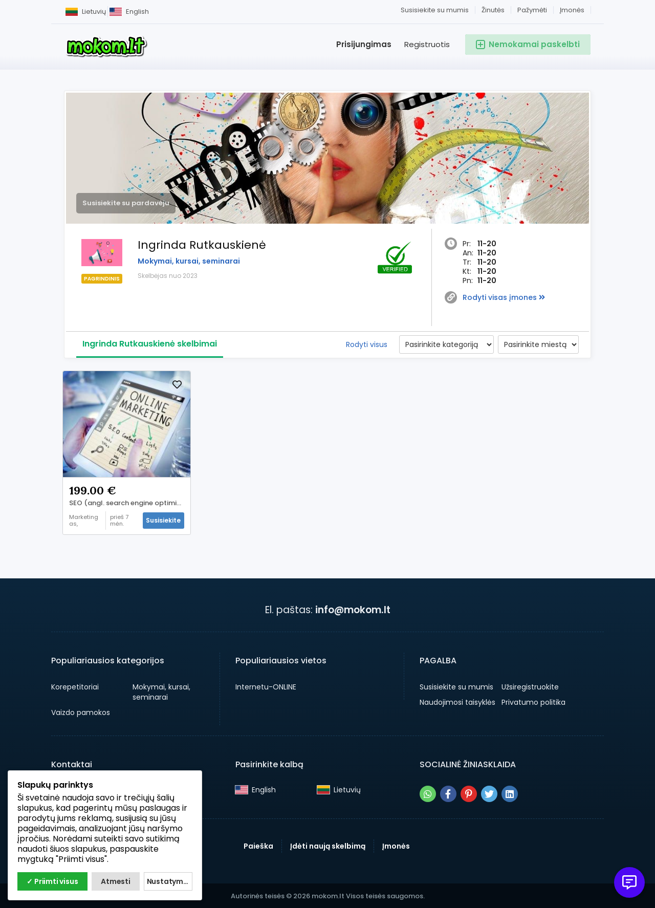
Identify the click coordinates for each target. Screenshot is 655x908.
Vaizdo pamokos (80, 711)
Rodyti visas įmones (504, 297)
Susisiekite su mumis (435, 10)
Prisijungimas (363, 44)
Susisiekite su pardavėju (125, 203)
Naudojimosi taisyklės (457, 701)
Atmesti (115, 881)
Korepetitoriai (75, 686)
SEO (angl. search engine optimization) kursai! (128, 502)
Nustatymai (168, 881)
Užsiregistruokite (530, 686)
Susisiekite (162, 519)
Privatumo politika (533, 701)
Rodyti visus (366, 344)
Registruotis (427, 44)
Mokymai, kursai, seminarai (189, 261)
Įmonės (572, 10)
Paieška (258, 845)
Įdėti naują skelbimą (327, 845)
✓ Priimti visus (52, 881)
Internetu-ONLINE (265, 686)
